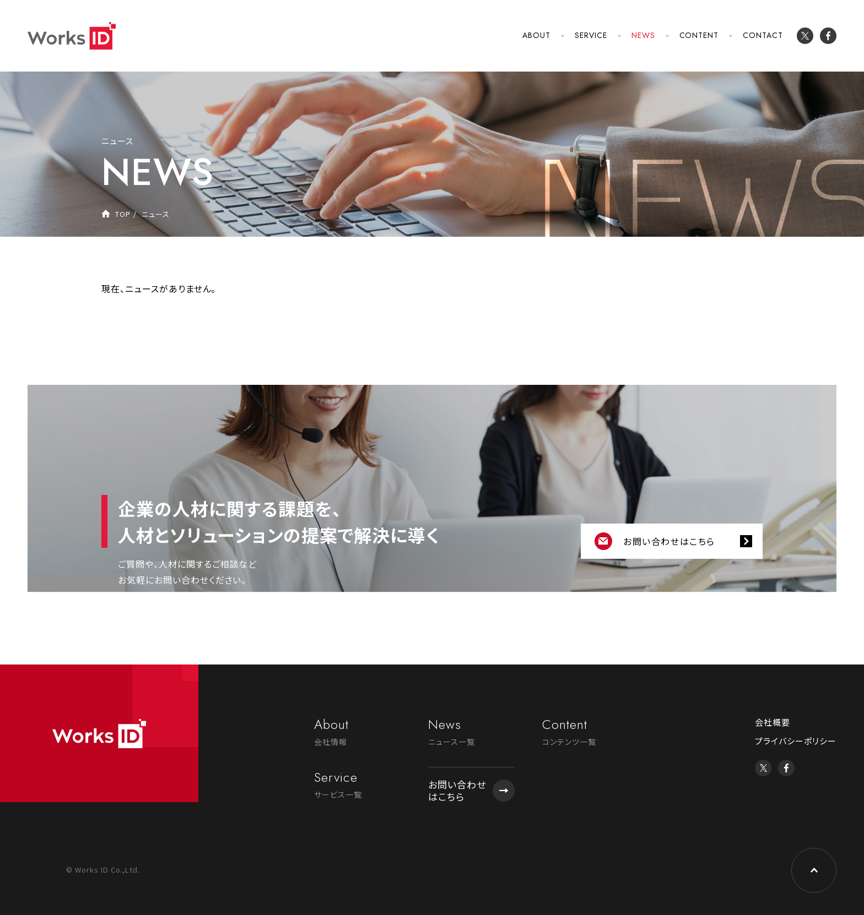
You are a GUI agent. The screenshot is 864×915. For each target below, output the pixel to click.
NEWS (643, 35)
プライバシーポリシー (795, 741)
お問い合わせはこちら (669, 541)
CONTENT (699, 35)
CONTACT (763, 35)
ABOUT (536, 35)
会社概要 (772, 722)
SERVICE (591, 35)
